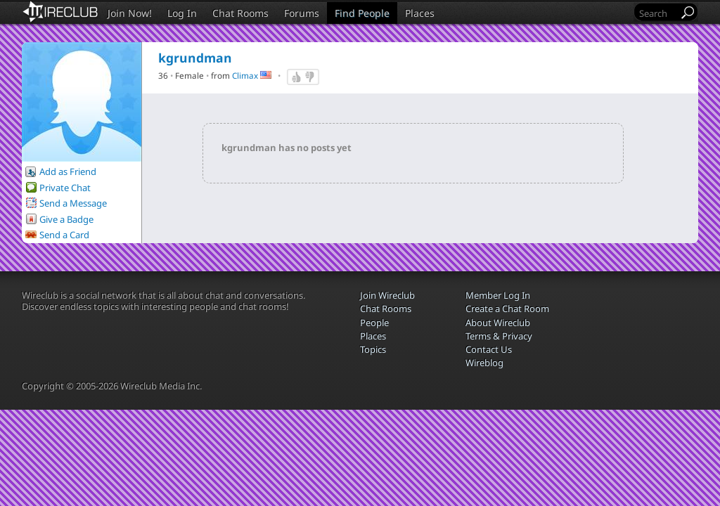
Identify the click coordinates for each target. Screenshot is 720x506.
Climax (245, 75)
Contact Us (488, 349)
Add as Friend (67, 171)
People (374, 322)
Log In (182, 13)
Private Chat (65, 187)
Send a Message (73, 203)
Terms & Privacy (498, 336)
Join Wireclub (387, 295)
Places (420, 13)
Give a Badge (66, 219)
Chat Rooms (240, 13)
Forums (301, 13)
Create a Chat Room (507, 308)
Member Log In (497, 295)
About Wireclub (497, 322)
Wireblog (484, 362)
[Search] (657, 13)
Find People (362, 13)
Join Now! (130, 13)
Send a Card (64, 234)
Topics (373, 349)
